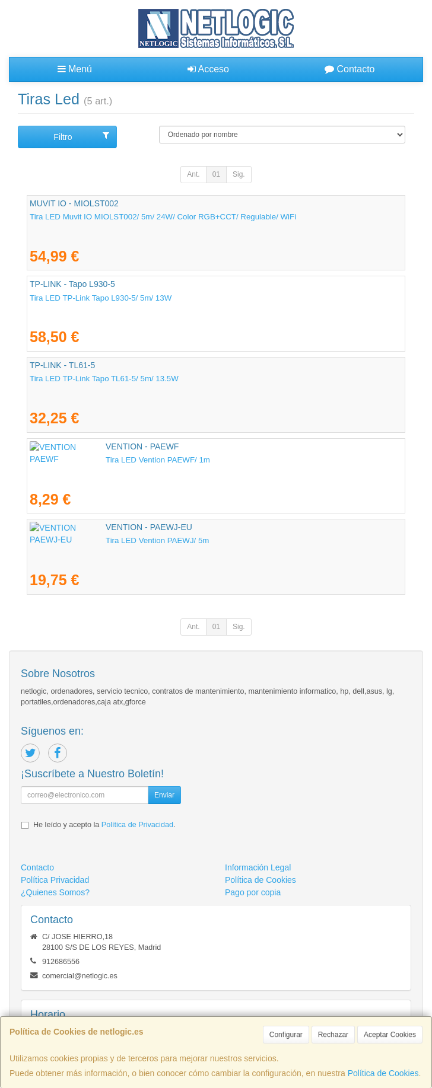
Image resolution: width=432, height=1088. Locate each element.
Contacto (349, 69)
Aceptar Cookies (390, 1034)
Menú (75, 69)
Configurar (286, 1034)
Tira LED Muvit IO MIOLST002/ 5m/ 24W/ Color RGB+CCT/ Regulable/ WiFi (163, 216)
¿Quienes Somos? (55, 892)
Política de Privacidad (137, 825)
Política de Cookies (383, 1073)
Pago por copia (253, 892)
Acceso (208, 69)
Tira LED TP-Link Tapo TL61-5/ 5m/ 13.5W (104, 378)
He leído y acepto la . (104, 825)
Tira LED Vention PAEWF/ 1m (82, 459)
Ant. (193, 174)
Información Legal (258, 867)
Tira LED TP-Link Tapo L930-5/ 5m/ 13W (100, 297)
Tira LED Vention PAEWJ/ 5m (81, 540)
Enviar (164, 795)
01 (216, 174)
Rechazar (333, 1034)
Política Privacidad (55, 880)
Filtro (81, 136)
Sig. (239, 174)
